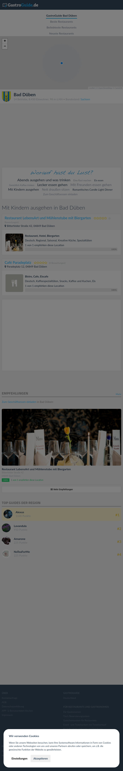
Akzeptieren (40, 758)
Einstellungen (19, 758)
